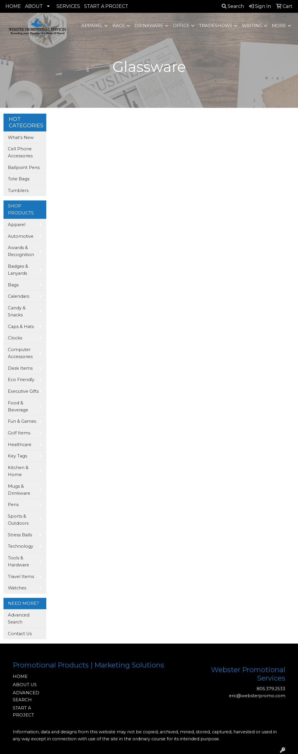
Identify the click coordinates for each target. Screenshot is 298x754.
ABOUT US (25, 684)
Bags (118, 25)
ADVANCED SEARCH (26, 696)
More (279, 25)
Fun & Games (22, 421)
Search (233, 6)
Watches (17, 588)
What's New (21, 137)
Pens (13, 504)
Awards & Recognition (21, 251)
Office (181, 25)
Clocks (15, 338)
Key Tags (17, 456)
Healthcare (19, 444)
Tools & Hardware (18, 561)
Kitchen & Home (18, 471)
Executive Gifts (23, 391)
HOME (13, 6)
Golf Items (19, 433)
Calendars (18, 296)
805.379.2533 (271, 688)
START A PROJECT (106, 6)
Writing (252, 25)
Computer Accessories (20, 353)
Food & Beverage (18, 406)
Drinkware (148, 25)
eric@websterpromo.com (257, 695)
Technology (20, 546)
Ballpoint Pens (24, 167)
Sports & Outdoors (18, 520)
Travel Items (21, 576)
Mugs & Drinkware (19, 490)
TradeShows (215, 25)
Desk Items (20, 368)
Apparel (92, 25)
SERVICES (68, 6)
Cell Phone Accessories (20, 152)
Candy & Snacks (17, 311)
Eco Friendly (21, 379)
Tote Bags (18, 179)
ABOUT (34, 6)
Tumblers (18, 190)
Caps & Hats (21, 326)
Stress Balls (20, 535)
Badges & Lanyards (18, 270)
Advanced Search (18, 618)
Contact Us (20, 633)
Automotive (20, 236)
